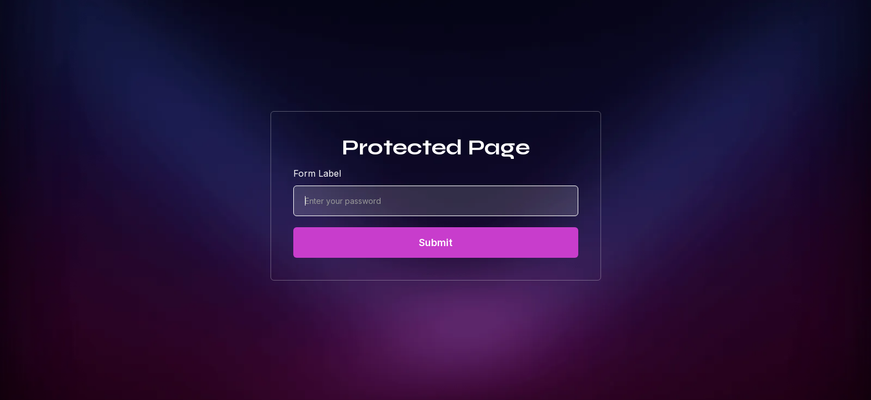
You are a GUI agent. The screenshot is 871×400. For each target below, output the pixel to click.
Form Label (317, 173)
